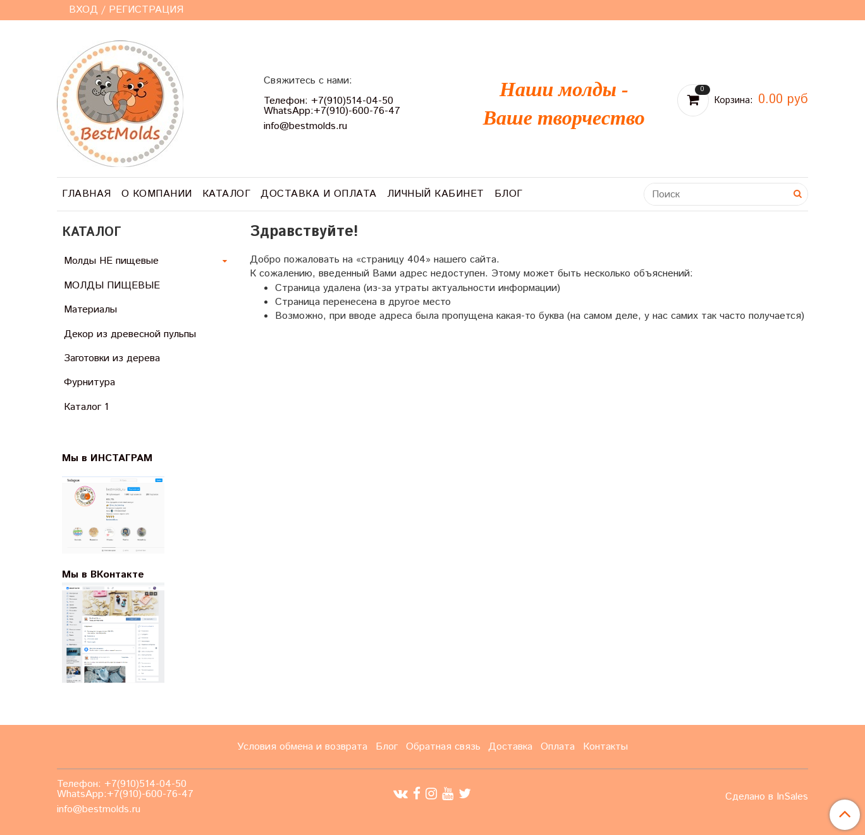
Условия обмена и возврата (302, 746)
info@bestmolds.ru (305, 126)
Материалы (90, 309)
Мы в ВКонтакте (103, 574)
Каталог (226, 194)
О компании (156, 194)
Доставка (510, 746)
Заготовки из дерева (112, 358)
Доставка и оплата (319, 194)
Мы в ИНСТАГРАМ (115, 458)
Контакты (605, 746)
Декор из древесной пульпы (130, 334)
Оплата (558, 746)
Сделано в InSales (766, 797)
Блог (508, 194)
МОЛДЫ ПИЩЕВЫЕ (112, 285)
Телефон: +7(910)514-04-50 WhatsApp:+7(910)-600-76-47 (332, 106)
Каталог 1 (86, 407)
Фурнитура (89, 382)
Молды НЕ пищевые (111, 261)
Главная (86, 194)
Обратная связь (443, 746)
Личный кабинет (435, 194)
